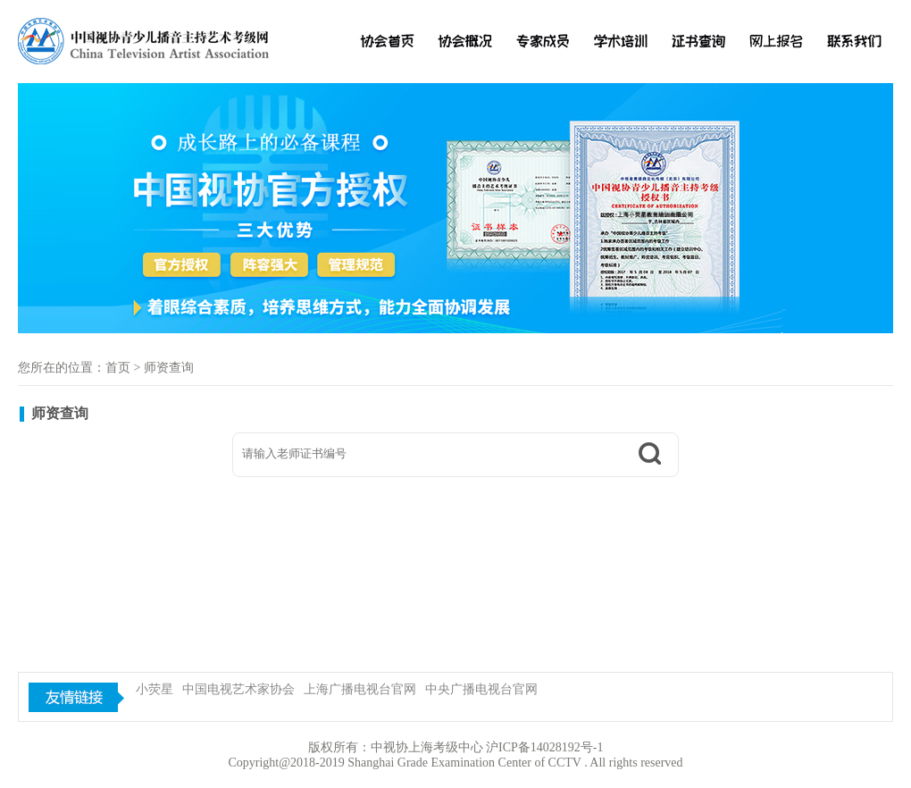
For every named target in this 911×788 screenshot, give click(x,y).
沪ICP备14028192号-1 (544, 747)
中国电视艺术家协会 (238, 689)
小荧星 (154, 689)
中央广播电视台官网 (481, 689)
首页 (117, 367)
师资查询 (169, 367)
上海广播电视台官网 (360, 689)
